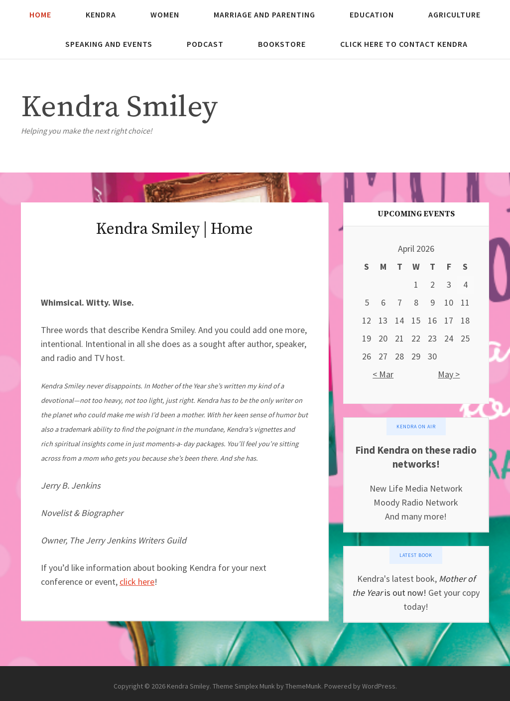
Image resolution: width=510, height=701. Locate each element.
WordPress (378, 686)
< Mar (383, 374)
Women (164, 14)
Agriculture (454, 14)
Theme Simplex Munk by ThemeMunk (267, 686)
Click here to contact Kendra (404, 44)
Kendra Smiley (119, 107)
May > (449, 374)
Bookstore (282, 44)
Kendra (101, 14)
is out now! (404, 592)
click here (137, 581)
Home (40, 14)
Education (372, 14)
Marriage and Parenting (264, 14)
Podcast (205, 44)
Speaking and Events (108, 44)
